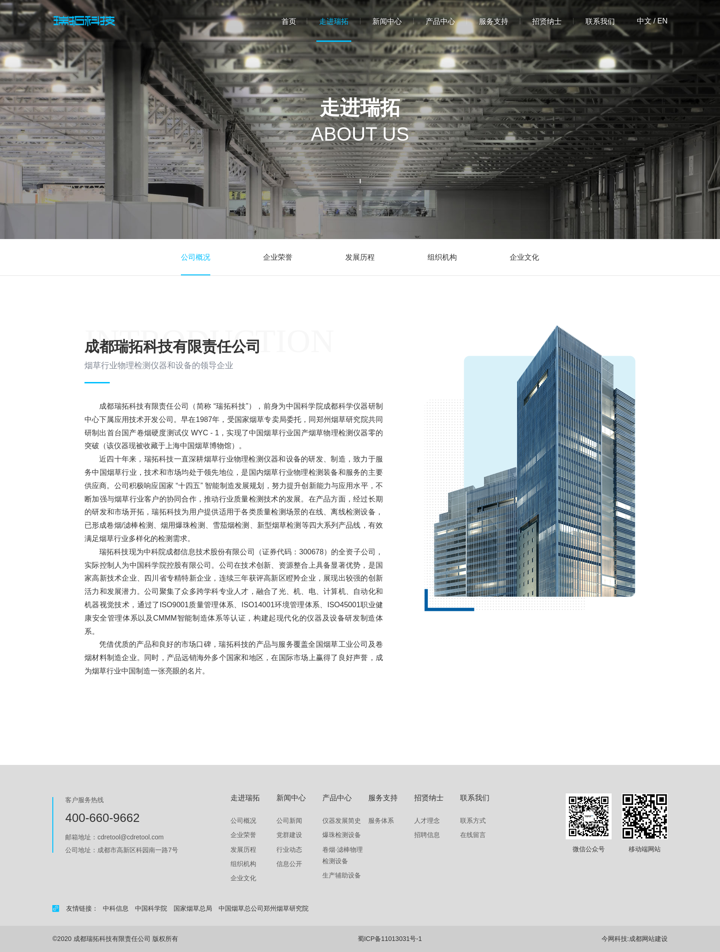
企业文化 (524, 257)
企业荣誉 (277, 257)
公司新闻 (289, 820)
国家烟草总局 (193, 908)
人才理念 (427, 820)
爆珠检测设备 (341, 834)
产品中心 (440, 21)
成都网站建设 (648, 938)
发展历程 (360, 257)
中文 (644, 21)
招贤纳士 (547, 21)
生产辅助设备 (341, 875)
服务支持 (493, 21)
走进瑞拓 (334, 21)
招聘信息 (427, 834)
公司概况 (195, 257)
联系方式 (473, 820)
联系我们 (600, 21)
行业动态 (289, 849)
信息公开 (289, 863)
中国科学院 (151, 908)
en (662, 21)
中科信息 (116, 908)
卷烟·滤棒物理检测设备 (342, 855)
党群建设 (289, 834)
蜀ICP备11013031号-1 (390, 938)
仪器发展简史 (341, 820)
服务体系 (381, 820)
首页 (288, 21)
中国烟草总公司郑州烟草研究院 (264, 908)
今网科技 (614, 938)
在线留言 (473, 834)
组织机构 (442, 257)
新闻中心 (387, 21)
